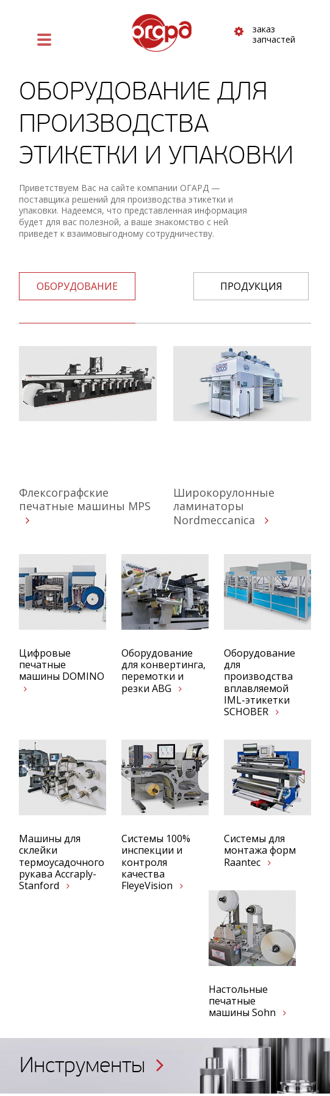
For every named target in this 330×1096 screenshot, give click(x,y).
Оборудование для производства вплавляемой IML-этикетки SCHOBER (259, 682)
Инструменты (92, 1065)
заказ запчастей (264, 34)
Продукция (251, 286)
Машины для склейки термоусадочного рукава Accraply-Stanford (61, 862)
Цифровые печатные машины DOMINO (61, 670)
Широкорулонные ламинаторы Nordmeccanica (223, 506)
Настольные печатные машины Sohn (247, 1001)
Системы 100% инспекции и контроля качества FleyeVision (155, 862)
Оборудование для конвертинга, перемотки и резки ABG (163, 670)
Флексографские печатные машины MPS (85, 505)
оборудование (77, 286)
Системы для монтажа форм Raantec (260, 850)
